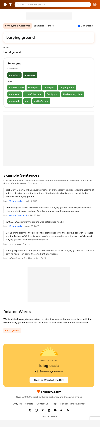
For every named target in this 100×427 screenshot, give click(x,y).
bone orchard (16, 87)
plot (27, 101)
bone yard (33, 87)
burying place (67, 87)
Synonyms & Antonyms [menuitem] (17, 25)
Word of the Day (49, 361)
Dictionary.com (95, 4)
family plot (52, 94)
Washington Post (16, 201)
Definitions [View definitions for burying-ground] (87, 25)
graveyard (30, 75)
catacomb (14, 94)
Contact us (42, 403)
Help (54, 403)
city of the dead (33, 94)
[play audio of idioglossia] (36, 371)
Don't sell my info (49, 416)
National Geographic (18, 215)
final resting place (73, 94)
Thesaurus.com (10, 4)
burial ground (12, 330)
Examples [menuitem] (39, 25)
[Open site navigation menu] (5, 4)
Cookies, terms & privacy (72, 403)
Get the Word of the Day (49, 380)
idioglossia (49, 365)
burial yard (49, 87)
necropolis (15, 101)
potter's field (41, 101)
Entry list (17, 403)
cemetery (14, 75)
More (51, 25)
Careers (29, 403)
